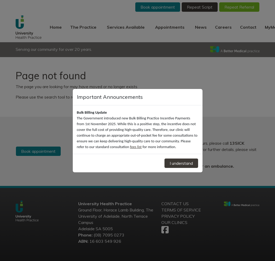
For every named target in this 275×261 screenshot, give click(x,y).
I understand (181, 163)
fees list (136, 146)
